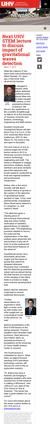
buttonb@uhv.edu (12, 408)
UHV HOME (40, 51)
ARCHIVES (40, 43)
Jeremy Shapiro (42, 37)
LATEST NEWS (42, 47)
